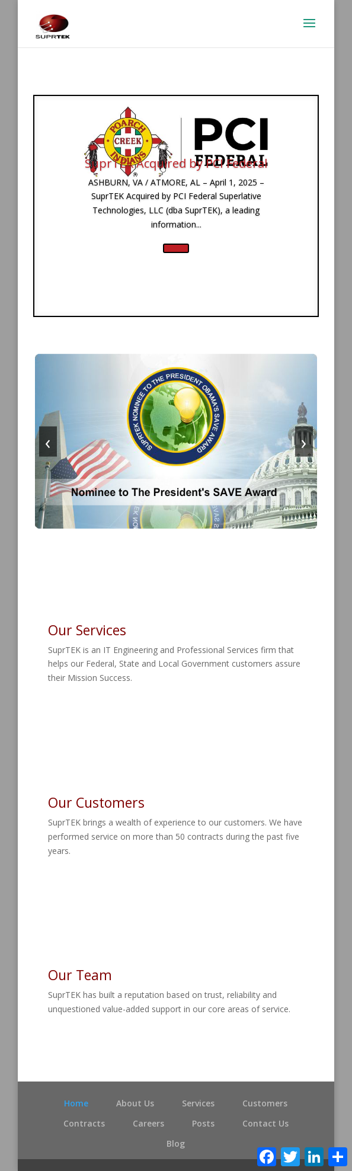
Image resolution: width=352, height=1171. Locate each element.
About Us (135, 1103)
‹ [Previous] (48, 441)
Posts (203, 1123)
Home (76, 1103)
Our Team (80, 974)
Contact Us (265, 1123)
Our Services (87, 629)
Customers (264, 1103)
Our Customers (96, 802)
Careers (148, 1123)
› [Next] (304, 441)
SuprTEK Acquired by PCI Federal (176, 163)
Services (198, 1103)
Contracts (84, 1123)
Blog (176, 1143)
